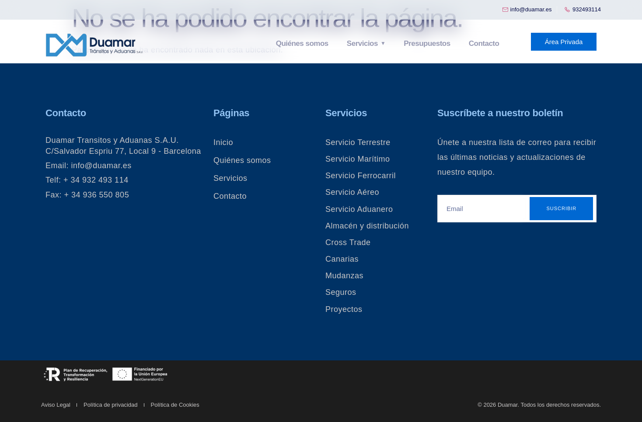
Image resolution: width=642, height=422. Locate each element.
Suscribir (561, 208)
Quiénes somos (304, 43)
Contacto (483, 43)
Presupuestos (427, 43)
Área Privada (564, 41)
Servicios (363, 43)
